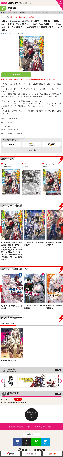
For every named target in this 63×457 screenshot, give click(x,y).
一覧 (58, 370)
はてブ (45, 443)
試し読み (17, 75)
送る (36, 443)
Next (61, 380)
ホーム (5, 12)
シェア (17, 443)
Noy (22, 33)
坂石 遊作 (8, 33)
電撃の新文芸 (13, 12)
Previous (2, 380)
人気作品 (28, 427)
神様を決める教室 (9, 360)
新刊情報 (12, 427)
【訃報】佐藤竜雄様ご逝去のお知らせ (14, 402)
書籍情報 (22, 12)
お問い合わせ (31, 434)
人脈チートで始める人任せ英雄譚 (38, 12)
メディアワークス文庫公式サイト (43, 427)
